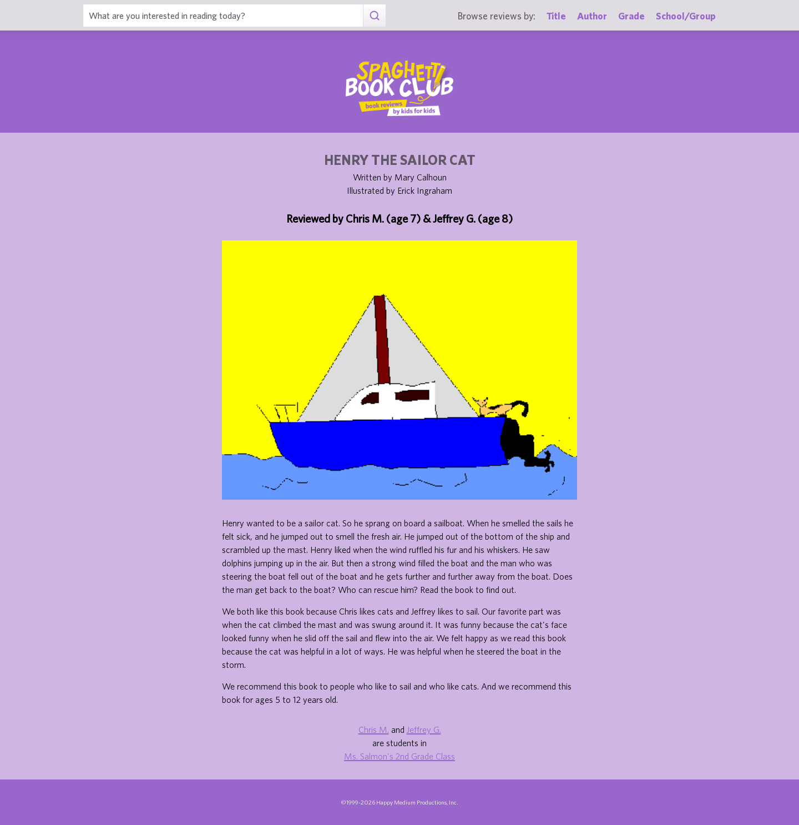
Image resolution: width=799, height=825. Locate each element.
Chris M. (373, 730)
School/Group (686, 16)
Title (556, 16)
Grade (631, 16)
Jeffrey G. (424, 730)
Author (592, 16)
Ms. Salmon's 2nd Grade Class (399, 756)
